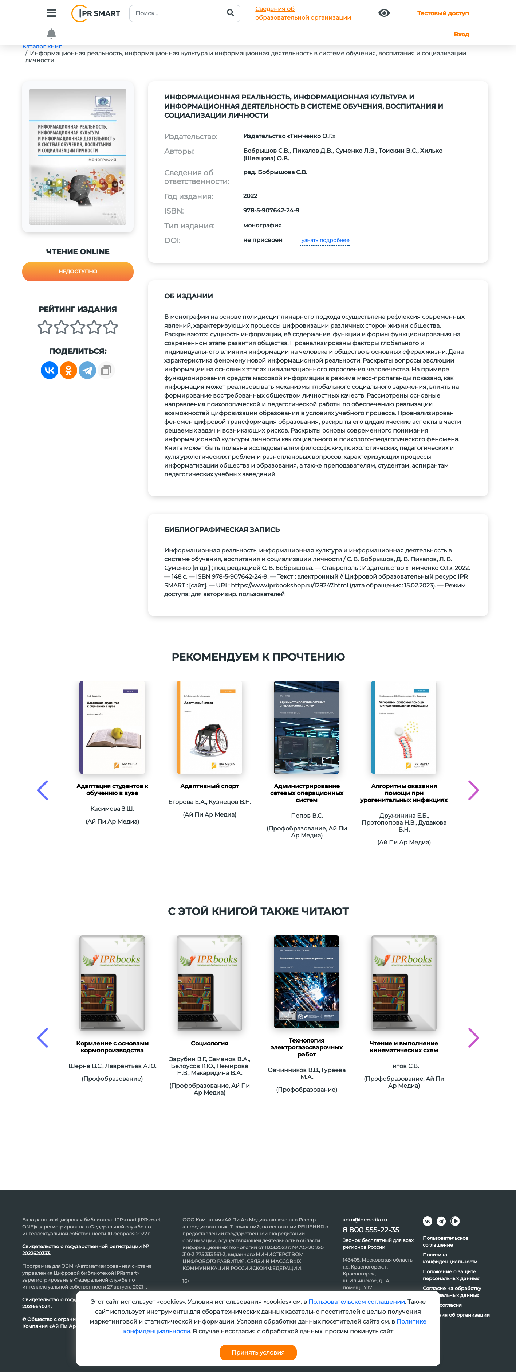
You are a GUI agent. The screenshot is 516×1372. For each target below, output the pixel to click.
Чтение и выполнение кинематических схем (404, 1047)
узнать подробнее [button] (325, 240)
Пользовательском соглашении (356, 1301)
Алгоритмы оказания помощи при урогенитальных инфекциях (404, 793)
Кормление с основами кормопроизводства (112, 1047)
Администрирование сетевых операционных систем (306, 793)
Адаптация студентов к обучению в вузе (112, 790)
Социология (209, 1043)
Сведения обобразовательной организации (303, 13)
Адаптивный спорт (209, 786)
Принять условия (258, 1352)
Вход (461, 34)
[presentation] (42, 790)
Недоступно (78, 271)
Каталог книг (42, 46)
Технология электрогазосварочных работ (307, 1047)
